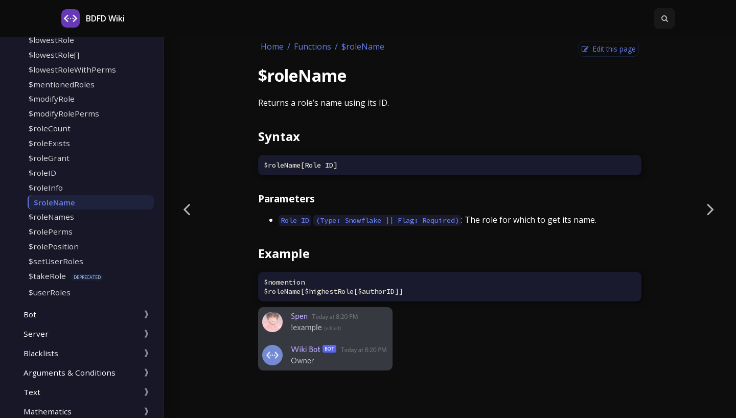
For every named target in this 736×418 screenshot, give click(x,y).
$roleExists (49, 143)
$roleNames (51, 217)
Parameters (286, 198)
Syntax (279, 136)
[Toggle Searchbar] (664, 18)
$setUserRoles (56, 261)
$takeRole (47, 276)
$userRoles (50, 292)
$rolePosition (54, 246)
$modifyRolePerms (64, 113)
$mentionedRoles (62, 84)
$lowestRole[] (54, 55)
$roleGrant (49, 158)
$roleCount (50, 128)
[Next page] (710, 209)
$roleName (54, 202)
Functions (312, 46)
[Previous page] (187, 209)
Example (284, 253)
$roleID (42, 173)
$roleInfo (46, 187)
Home (272, 46)
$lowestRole (51, 40)
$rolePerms (51, 231)
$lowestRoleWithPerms (72, 69)
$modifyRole (52, 99)
